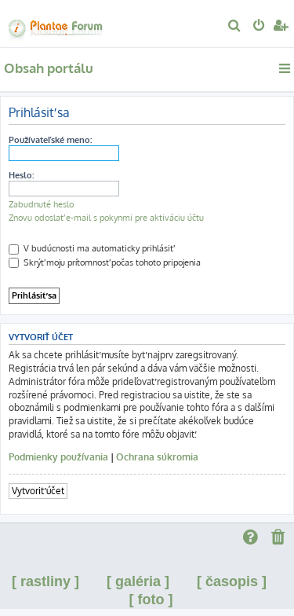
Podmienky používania (58, 457)
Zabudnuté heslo (41, 204)
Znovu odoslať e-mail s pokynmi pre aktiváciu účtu (106, 217)
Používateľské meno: (50, 139)
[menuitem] (235, 26)
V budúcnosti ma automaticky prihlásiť (91, 248)
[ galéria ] (138, 581)
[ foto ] (151, 599)
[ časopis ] (232, 581)
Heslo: (21, 175)
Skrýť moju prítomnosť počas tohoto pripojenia (105, 262)
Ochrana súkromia (157, 457)
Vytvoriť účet (38, 491)
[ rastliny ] (45, 581)
